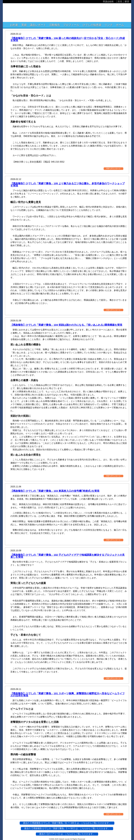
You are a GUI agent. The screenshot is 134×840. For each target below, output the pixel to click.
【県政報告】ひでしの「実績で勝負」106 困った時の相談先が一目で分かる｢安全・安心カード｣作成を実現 (67, 39)
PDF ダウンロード (113, 168)
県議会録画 (108, 1)
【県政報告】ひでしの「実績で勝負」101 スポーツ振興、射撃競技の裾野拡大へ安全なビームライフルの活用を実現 (67, 694)
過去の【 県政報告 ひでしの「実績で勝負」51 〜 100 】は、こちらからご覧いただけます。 (67, 823)
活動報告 (54, 24)
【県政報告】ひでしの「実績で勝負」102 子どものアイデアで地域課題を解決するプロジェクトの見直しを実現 (67, 555)
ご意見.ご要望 (122, 1)
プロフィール (71, 24)
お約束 (14, 24)
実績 (24, 24)
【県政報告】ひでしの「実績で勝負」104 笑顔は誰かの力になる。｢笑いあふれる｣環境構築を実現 (66, 324)
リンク (109, 24)
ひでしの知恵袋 (92, 24)
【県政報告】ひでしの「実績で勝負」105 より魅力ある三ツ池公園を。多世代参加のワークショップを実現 (67, 184)
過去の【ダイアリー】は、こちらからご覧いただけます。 (67, 834)
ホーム (120, 24)
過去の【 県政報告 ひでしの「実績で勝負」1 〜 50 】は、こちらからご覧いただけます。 (67, 828)
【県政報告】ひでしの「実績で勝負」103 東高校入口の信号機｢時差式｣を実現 (54, 490)
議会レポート (38, 24)
